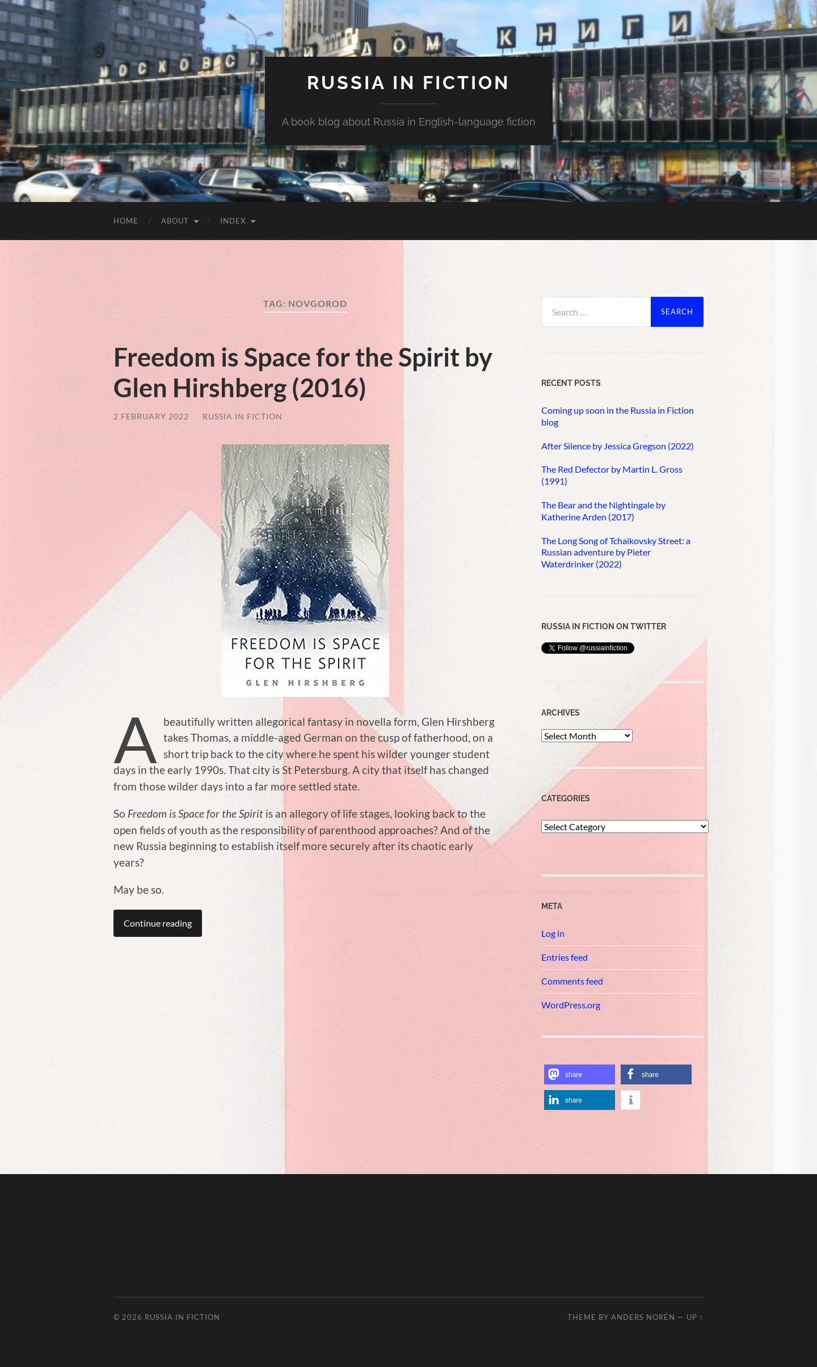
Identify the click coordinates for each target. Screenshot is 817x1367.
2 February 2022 (151, 416)
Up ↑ (695, 1317)
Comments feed (572, 980)
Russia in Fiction (243, 416)
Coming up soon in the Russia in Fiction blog (617, 416)
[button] (579, 1074)
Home (125, 220)
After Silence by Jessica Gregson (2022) (617, 445)
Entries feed (564, 957)
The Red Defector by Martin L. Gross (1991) (612, 475)
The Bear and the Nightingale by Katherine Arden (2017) (603, 510)
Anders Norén (643, 1317)
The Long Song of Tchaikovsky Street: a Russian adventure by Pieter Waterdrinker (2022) (615, 552)
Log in (553, 933)
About (175, 220)
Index (233, 220)
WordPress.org (570, 1004)
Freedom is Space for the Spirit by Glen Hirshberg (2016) (302, 372)
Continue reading (158, 923)
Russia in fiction (408, 82)
